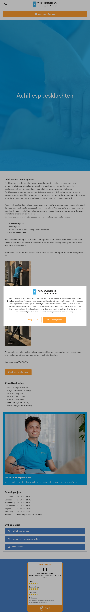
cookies (80, 301)
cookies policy (53, 306)
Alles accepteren (54, 320)
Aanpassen (33, 320)
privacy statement (58, 312)
